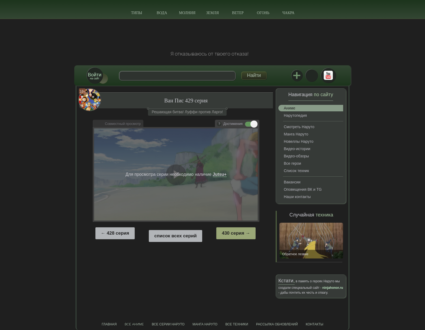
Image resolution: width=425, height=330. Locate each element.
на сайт (94, 76)
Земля (212, 13)
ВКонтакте (311, 75)
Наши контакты (297, 197)
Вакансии (292, 182)
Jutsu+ (296, 75)
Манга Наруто (296, 134)
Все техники (236, 324)
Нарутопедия (295, 115)
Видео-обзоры (296, 156)
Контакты (314, 324)
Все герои (292, 163)
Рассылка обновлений (277, 324)
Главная (109, 324)
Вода (162, 13)
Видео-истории (297, 149)
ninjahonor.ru (332, 288)
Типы (136, 13)
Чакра (288, 13)
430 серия (233, 233)
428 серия (118, 233)
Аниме (289, 108)
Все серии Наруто (168, 324)
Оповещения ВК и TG (303, 189)
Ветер (238, 13)
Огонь (263, 13)
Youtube (328, 75)
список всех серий (175, 235)
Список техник (296, 171)
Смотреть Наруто (299, 127)
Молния (187, 13)
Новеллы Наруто (298, 141)
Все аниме (134, 324)
